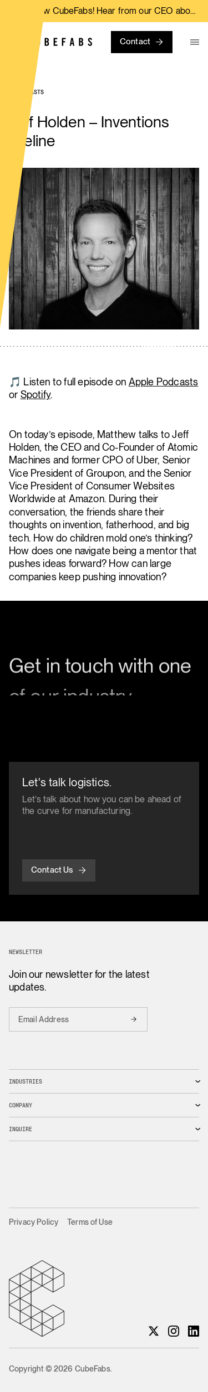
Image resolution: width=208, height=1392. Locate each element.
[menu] (194, 42)
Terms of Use (90, 1222)
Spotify (35, 394)
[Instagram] (173, 1331)
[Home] (50, 41)
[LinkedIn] (193, 1331)
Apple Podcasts (164, 382)
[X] (153, 1331)
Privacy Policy (33, 1222)
